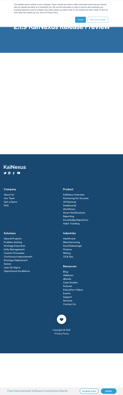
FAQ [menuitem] (6, 205)
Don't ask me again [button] (98, 20)
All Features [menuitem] (69, 202)
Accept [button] (80, 20)
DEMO (108, 391)
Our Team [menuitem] (9, 198)
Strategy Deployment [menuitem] (16, 260)
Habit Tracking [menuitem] (71, 223)
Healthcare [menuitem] (69, 238)
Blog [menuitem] (65, 272)
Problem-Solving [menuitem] (13, 242)
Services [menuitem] (67, 300)
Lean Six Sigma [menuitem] (12, 267)
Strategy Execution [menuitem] (14, 246)
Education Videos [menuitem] (73, 290)
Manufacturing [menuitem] (71, 242)
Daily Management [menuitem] (14, 249)
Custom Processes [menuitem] (14, 253)
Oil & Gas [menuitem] (68, 257)
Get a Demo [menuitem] (10, 202)
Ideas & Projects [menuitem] (12, 238)
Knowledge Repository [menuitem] (75, 220)
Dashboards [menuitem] (69, 205)
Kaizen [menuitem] (7, 264)
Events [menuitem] (66, 293)
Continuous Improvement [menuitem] (18, 257)
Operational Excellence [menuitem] (17, 271)
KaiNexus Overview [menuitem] (74, 195)
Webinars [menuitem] (68, 275)
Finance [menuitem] (67, 249)
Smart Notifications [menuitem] (74, 213)
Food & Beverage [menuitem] (72, 246)
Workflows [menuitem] (69, 209)
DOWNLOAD (89, 391)
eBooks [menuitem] (67, 279)
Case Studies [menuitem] (70, 282)
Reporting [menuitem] (68, 216)
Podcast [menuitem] (67, 286)
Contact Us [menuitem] (69, 304)
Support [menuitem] (67, 297)
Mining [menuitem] (67, 253)
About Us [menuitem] (9, 195)
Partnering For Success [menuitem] (75, 198)
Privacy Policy (61, 333)
